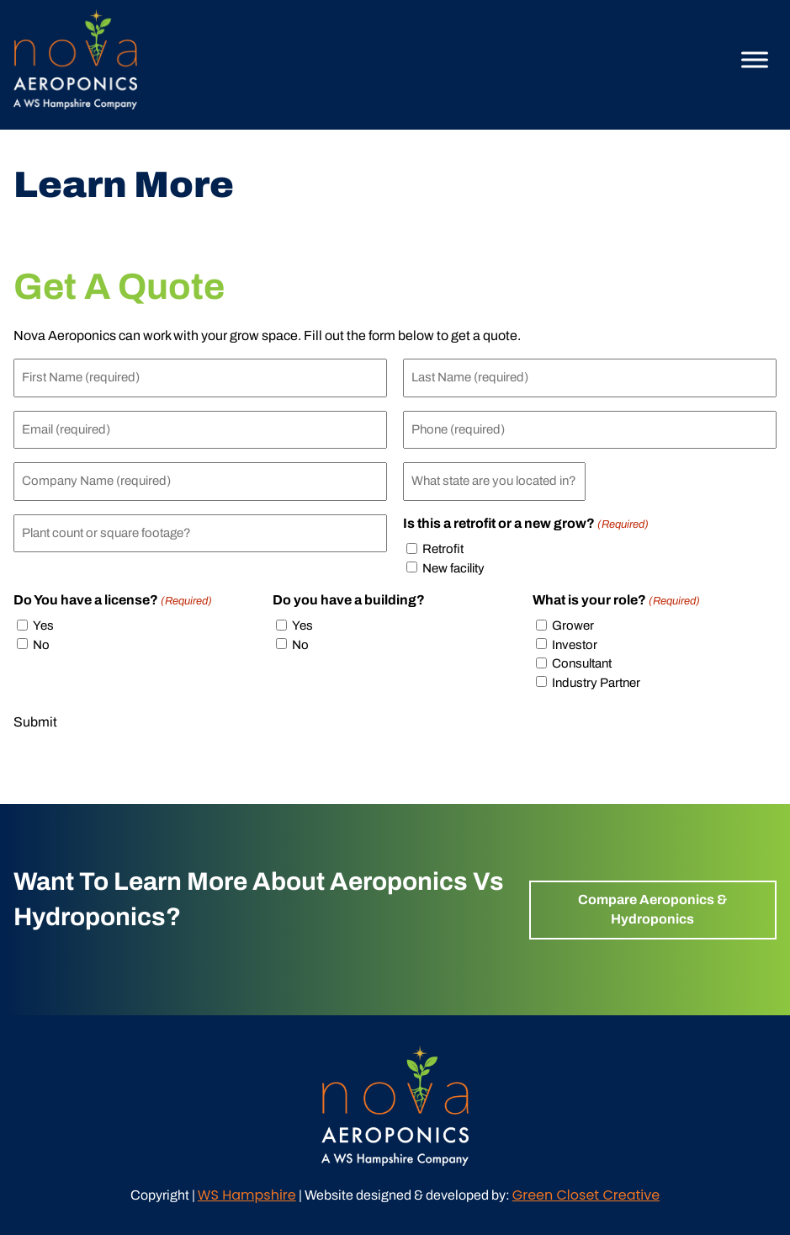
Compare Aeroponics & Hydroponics (652, 908)
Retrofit (443, 549)
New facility (453, 568)
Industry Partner (596, 682)
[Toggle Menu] (754, 59)
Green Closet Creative (586, 1195)
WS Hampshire (247, 1195)
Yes (43, 625)
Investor (574, 645)
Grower (573, 625)
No (41, 645)
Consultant (582, 663)
